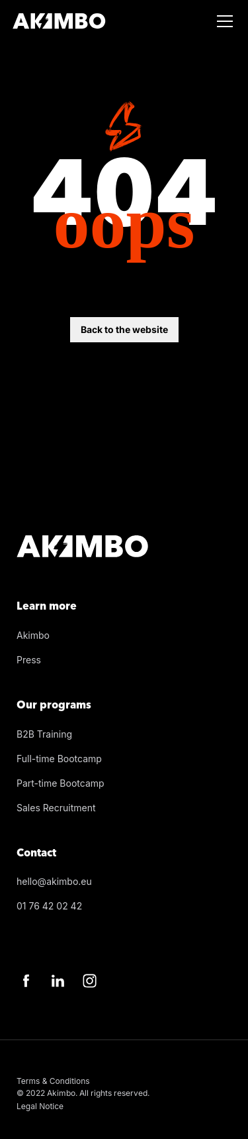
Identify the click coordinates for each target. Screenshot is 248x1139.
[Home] (59, 21)
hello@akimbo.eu (54, 881)
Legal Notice (40, 1106)
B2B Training (44, 734)
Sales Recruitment (56, 807)
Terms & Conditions (53, 1081)
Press (29, 659)
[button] (222, 21)
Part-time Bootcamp (60, 783)
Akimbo (33, 635)
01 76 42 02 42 (49, 905)
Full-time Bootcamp (59, 758)
